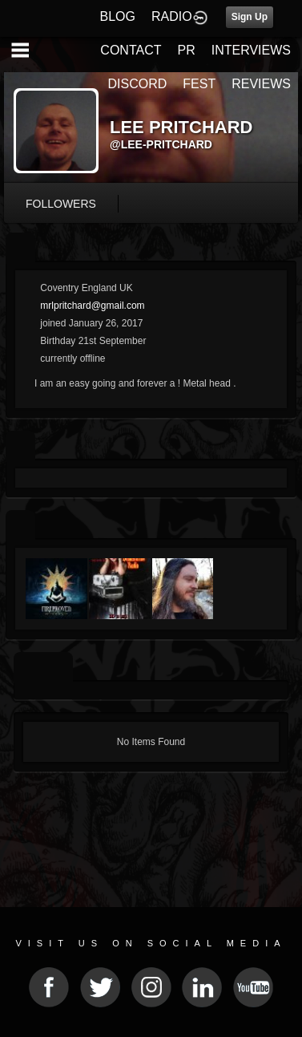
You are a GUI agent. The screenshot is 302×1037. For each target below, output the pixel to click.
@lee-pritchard (161, 144)
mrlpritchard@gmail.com (92, 305)
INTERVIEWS (251, 50)
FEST (199, 84)
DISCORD (137, 84)
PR (186, 50)
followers (61, 203)
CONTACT (130, 50)
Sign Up (250, 16)
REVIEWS (261, 84)
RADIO (171, 16)
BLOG (117, 16)
